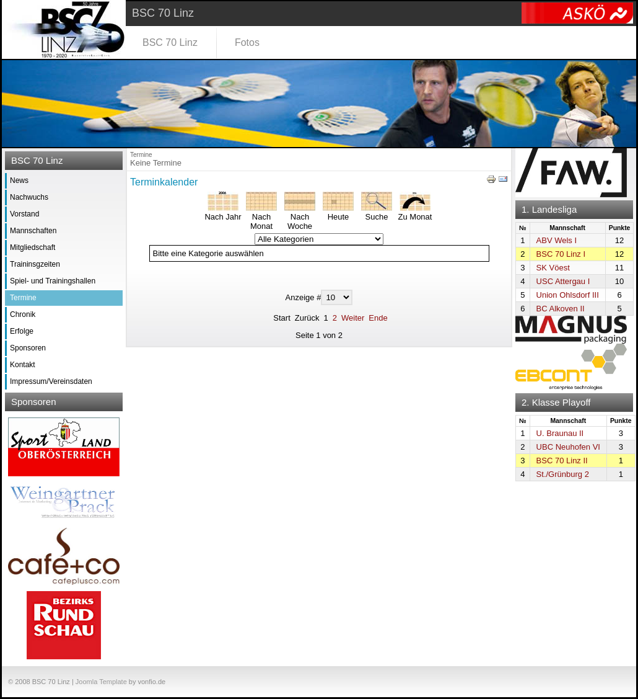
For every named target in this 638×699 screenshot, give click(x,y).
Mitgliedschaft (32, 247)
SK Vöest (553, 267)
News (19, 180)
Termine (23, 297)
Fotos (247, 42)
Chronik (22, 314)
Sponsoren (28, 348)
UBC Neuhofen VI (568, 447)
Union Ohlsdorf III (567, 295)
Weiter (352, 318)
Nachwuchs (29, 197)
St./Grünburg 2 (562, 474)
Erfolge (21, 331)
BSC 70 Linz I (561, 254)
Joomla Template (101, 681)
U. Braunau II (560, 433)
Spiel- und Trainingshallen (52, 281)
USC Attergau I (563, 281)
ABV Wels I (556, 240)
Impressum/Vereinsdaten (51, 381)
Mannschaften (33, 230)
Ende (378, 318)
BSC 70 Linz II (562, 460)
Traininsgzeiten (35, 264)
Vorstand (24, 214)
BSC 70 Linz (170, 42)
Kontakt (22, 364)
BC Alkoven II (560, 308)
